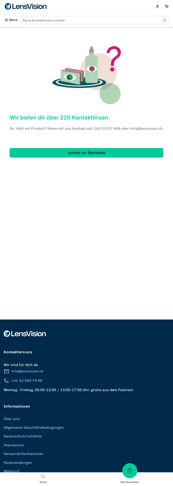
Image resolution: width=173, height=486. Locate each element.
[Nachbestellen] (129, 470)
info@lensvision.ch (24, 371)
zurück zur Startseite (86, 153)
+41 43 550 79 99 (23, 381)
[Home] (43, 476)
